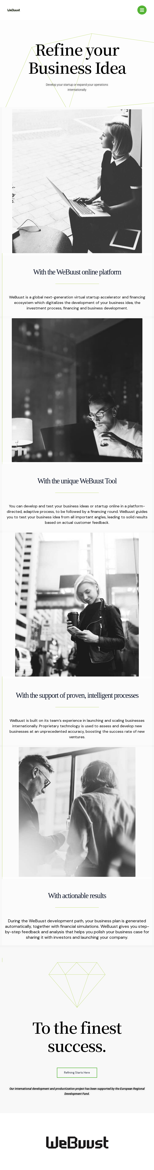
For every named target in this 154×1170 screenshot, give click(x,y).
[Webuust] (13, 10)
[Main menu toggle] (142, 10)
